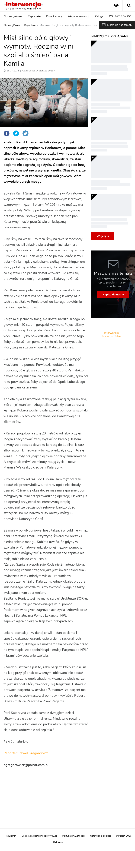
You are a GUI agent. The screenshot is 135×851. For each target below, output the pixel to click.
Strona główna (13, 16)
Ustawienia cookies (100, 836)
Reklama (58, 842)
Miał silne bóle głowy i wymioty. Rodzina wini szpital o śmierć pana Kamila (80, 25)
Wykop (25, 133)
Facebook (6, 133)
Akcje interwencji (78, 16)
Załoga (99, 16)
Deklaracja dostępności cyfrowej (39, 836)
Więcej (101, 236)
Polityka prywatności (73, 836)
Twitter (16, 133)
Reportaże (34, 16)
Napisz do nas (111, 294)
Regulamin (10, 836)
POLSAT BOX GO (120, 16)
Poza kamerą (54, 16)
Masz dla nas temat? (119, 25)
